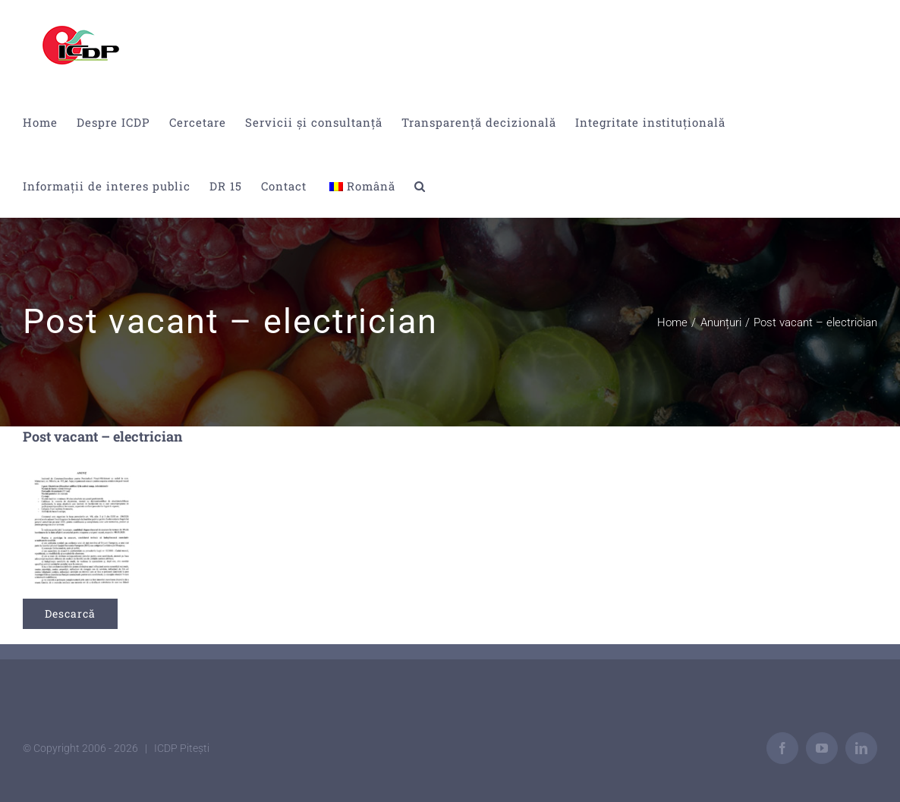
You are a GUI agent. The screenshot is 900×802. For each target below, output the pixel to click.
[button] (420, 186)
